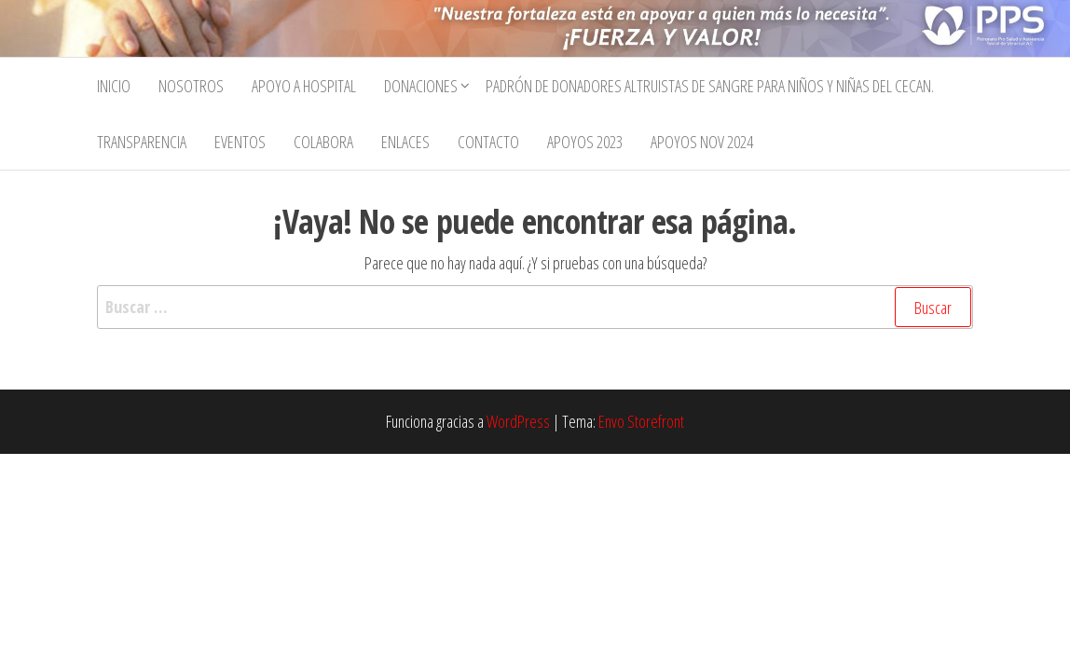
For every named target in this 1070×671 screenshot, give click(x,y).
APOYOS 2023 (585, 141)
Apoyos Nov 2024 (702, 141)
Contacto (488, 141)
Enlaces (405, 141)
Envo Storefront (641, 421)
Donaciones (421, 86)
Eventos (240, 141)
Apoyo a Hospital (304, 86)
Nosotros (191, 86)
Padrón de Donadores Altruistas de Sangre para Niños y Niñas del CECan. (710, 86)
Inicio (113, 86)
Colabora (323, 141)
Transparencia (141, 141)
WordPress (518, 421)
